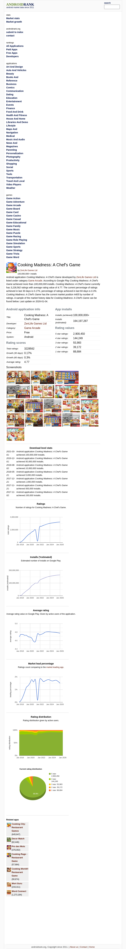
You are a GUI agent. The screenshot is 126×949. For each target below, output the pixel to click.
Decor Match (18, 838)
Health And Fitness (16, 115)
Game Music (13, 229)
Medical (10, 136)
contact (10, 35)
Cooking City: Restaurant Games (19, 827)
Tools (9, 174)
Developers (12, 56)
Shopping (11, 163)
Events (10, 105)
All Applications (14, 46)
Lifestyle (11, 125)
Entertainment (14, 101)
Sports (9, 170)
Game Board (13, 208)
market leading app (54, 667)
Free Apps (11, 53)
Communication (15, 91)
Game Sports (13, 246)
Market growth (14, 21)
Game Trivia (12, 253)
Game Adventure (15, 201)
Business (11, 84)
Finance (10, 108)
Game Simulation (15, 243)
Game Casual (13, 219)
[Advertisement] (74, 5)
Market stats (13, 18)
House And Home (15, 118)
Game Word (12, 257)
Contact (83, 947)
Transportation (14, 177)
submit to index (14, 32)
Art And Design (14, 66)
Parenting (11, 150)
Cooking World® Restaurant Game (20, 872)
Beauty (10, 73)
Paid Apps (11, 49)
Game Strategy (14, 250)
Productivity (13, 160)
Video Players (13, 184)
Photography (13, 156)
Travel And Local (15, 181)
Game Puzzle (13, 233)
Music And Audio (15, 139)
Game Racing (13, 236)
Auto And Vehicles (16, 70)
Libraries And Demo (17, 122)
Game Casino (13, 215)
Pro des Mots (18, 846)
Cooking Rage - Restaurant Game (19, 857)
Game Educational (16, 222)
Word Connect (19, 891)
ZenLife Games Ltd (28, 270)
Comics (10, 87)
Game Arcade (35, 280)
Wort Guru (17, 883)
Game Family (13, 226)
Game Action (13, 198)
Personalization (14, 153)
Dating (9, 94)
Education (11, 98)
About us (74, 947)
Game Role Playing (16, 240)
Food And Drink (14, 111)
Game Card (12, 212)
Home (92, 947)
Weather (10, 188)
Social (9, 167)
